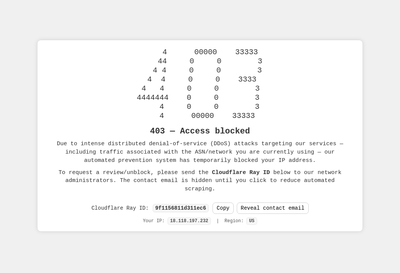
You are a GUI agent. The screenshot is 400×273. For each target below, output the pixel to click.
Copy (223, 208)
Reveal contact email (273, 208)
